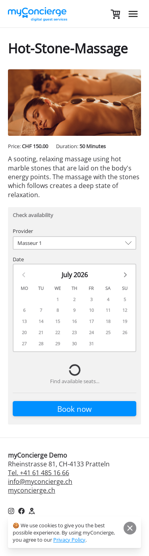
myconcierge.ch (31, 490)
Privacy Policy (69, 539)
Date (18, 259)
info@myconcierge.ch (40, 481)
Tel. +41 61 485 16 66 (38, 472)
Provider (23, 231)
